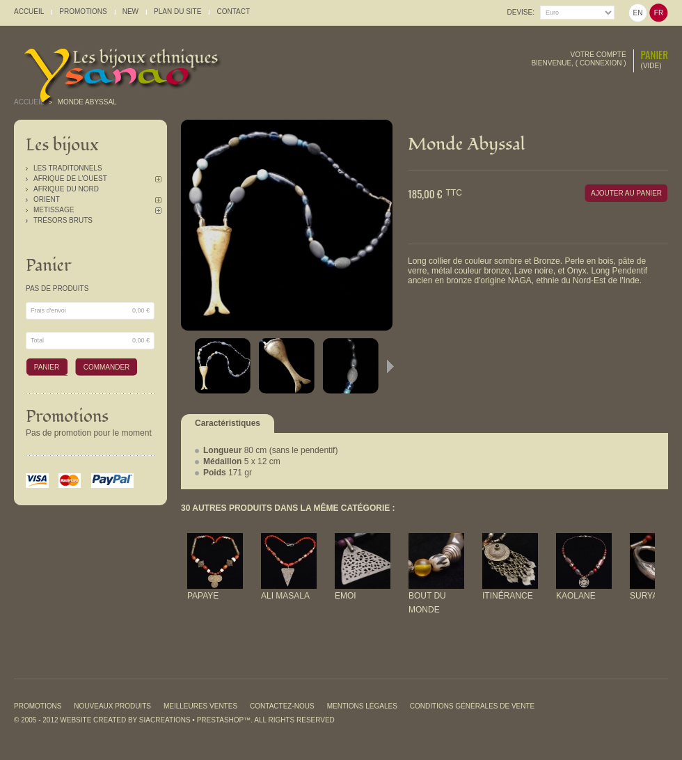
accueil (29, 11)
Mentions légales (362, 706)
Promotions (67, 416)
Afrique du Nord (66, 189)
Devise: (520, 12)
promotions (82, 11)
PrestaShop (220, 720)
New (130, 11)
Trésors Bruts (63, 220)
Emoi (345, 596)
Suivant (390, 366)
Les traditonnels (67, 168)
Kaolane (576, 596)
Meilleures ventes (200, 706)
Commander (107, 367)
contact (233, 11)
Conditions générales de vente (472, 706)
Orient (46, 199)
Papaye (203, 596)
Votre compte (598, 54)
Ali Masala (285, 596)
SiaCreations (165, 720)
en (638, 13)
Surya (644, 596)
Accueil (29, 102)
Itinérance (507, 596)
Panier (654, 54)
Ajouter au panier (626, 193)
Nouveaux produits (112, 706)
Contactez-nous (282, 706)
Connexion (601, 63)
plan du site (177, 11)
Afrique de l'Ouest (70, 178)
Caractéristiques (227, 423)
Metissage (53, 210)
